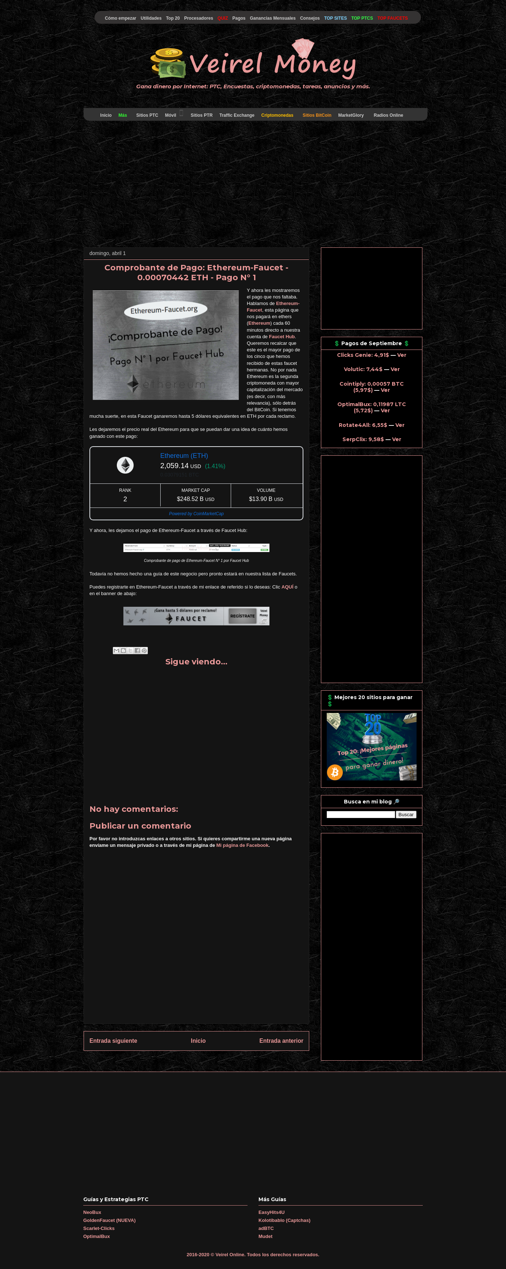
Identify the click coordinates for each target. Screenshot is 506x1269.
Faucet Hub (282, 336)
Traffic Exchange (237, 115)
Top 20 (173, 18)
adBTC (266, 1228)
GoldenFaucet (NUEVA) (109, 1220)
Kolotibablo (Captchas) (284, 1220)
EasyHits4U (271, 1212)
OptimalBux (96, 1236)
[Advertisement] (253, 185)
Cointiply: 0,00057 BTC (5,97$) (372, 387)
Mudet (265, 1236)
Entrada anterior (281, 1041)
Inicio (106, 115)
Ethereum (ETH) (184, 455)
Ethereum (259, 323)
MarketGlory (351, 115)
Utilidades (151, 18)
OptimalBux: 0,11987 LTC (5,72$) (371, 407)
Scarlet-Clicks (99, 1228)
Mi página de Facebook (242, 845)
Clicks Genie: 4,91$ (363, 355)
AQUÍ (287, 587)
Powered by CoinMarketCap (196, 513)
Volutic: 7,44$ (363, 369)
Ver (401, 355)
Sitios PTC (147, 115)
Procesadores (198, 18)
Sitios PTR (201, 115)
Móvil (174, 113)
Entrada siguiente (113, 1041)
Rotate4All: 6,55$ (363, 425)
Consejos (310, 18)
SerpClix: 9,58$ (363, 439)
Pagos (238, 18)
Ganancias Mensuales (273, 18)
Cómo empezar (120, 18)
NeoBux (92, 1212)
